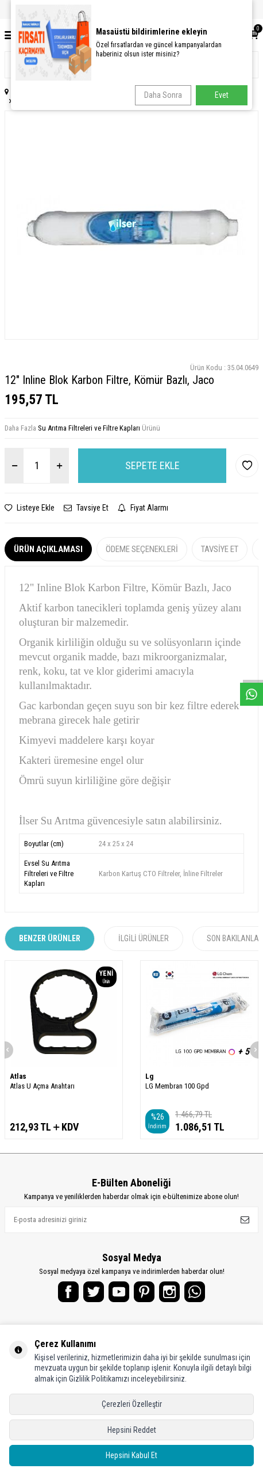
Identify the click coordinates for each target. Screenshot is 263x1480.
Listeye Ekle (30, 507)
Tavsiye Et (86, 507)
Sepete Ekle (152, 465)
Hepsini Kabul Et (131, 1455)
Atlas (18, 1076)
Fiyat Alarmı (143, 507)
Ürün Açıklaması (48, 549)
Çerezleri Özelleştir (132, 1404)
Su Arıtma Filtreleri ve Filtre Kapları (89, 428)
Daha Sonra (163, 95)
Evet (222, 95)
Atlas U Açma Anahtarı (42, 1086)
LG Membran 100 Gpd (177, 1086)
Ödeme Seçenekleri (142, 549)
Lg (149, 1076)
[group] (131, 225)
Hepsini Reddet (131, 1430)
